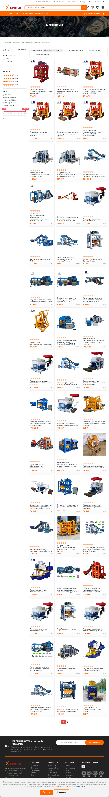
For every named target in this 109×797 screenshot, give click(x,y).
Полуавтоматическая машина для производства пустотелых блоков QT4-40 (40, 423)
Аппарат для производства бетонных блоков (92, 260)
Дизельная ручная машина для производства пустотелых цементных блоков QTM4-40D (41, 506)
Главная (8, 42)
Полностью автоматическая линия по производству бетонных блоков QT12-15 (67, 342)
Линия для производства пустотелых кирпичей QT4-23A (94, 175)
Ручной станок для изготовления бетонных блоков (41, 343)
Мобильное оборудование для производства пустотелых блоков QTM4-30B (94, 91)
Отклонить (61, 792)
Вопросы (51, 777)
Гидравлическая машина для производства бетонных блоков (41, 300)
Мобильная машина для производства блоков (38, 630)
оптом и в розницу (10, 65)
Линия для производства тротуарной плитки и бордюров (41, 550)
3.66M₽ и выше (8, 105)
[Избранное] (97, 8)
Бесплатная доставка (74, 50)
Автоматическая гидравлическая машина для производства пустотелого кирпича (93, 341)
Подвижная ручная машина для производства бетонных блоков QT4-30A (94, 423)
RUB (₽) (82, 2)
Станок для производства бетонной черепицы (39, 591)
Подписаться (94, 742)
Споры (67, 770)
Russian (97, 2)
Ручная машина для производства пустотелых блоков (92, 709)
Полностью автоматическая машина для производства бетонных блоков (40, 668)
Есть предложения (93, 50)
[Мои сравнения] (93, 8)
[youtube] (83, 766)
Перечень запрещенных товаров (35, 770)
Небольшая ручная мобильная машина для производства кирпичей (67, 134)
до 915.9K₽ (7, 95)
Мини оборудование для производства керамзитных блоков (40, 134)
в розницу (7, 62)
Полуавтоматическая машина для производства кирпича (67, 710)
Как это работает (54, 775)
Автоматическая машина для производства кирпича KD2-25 (93, 467)
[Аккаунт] (88, 8)
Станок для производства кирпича (66, 669)
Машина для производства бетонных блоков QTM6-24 (92, 630)
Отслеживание (59, 2)
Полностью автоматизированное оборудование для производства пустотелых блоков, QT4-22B (39, 217)
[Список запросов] (102, 8)
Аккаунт (67, 766)
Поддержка (73, 2)
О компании (35, 766)
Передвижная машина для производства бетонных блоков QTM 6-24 (41, 382)
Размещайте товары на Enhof (35, 14)
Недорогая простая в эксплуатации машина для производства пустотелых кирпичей (66, 548)
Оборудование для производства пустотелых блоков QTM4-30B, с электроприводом (92, 132)
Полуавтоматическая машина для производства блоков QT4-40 (68, 506)
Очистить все (21, 49)
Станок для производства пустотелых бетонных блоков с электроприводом (94, 382)
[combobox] (53, 49)
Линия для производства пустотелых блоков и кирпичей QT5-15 (67, 91)
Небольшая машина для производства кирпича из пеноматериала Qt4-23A (92, 590)
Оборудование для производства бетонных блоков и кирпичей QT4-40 (41, 91)
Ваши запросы (70, 768)
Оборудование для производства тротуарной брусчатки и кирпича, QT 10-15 (67, 174)
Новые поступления (41, 55)
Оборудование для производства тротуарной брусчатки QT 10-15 (39, 174)
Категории (13, 14)
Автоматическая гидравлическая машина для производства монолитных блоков (67, 465)
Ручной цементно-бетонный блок (67, 630)
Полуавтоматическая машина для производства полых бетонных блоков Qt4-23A (67, 219)
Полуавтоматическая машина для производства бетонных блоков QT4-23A (40, 709)
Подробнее (81, 786)
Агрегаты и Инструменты (31, 42)
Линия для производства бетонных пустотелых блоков (67, 383)
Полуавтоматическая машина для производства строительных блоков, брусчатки (94, 549)
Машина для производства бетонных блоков (92, 220)
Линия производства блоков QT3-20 (40, 260)
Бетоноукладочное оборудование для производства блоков (37, 466)
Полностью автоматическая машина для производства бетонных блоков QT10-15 (93, 299)
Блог (32, 775)
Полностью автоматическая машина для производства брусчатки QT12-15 (67, 299)
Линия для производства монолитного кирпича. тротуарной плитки (65, 259)
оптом (6, 59)
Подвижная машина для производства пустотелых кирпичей (92, 506)
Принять (46, 792)
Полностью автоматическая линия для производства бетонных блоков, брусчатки (67, 590)
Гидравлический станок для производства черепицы (93, 669)
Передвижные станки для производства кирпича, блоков (67, 424)
